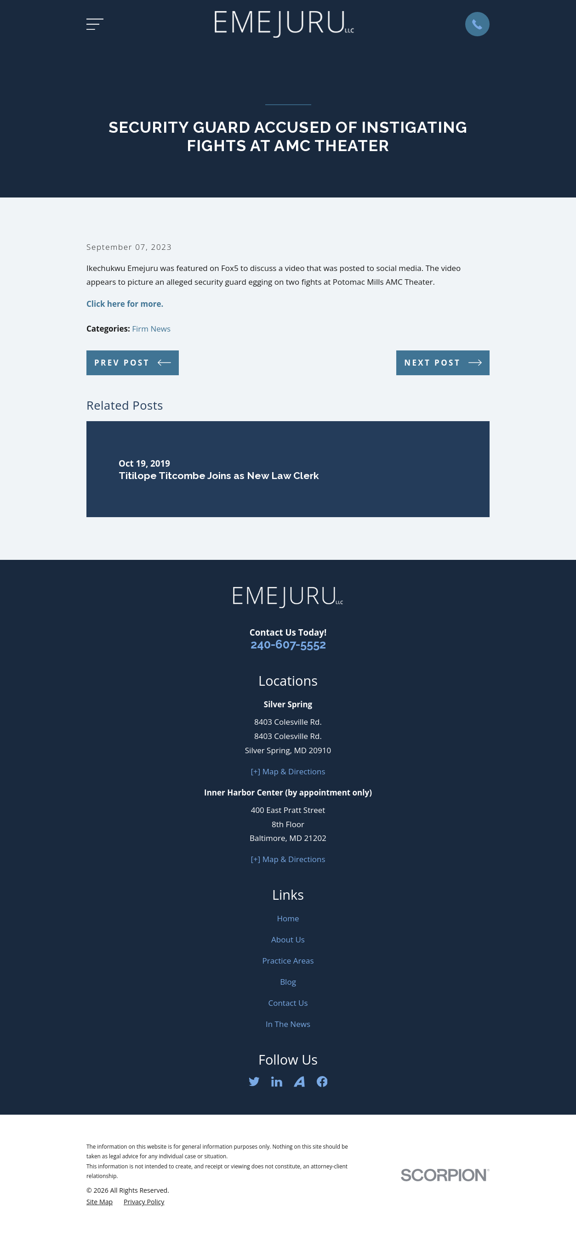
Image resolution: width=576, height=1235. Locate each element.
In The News (288, 1024)
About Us (288, 939)
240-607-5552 (288, 644)
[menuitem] (99, 1202)
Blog (288, 981)
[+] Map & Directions (288, 771)
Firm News (151, 328)
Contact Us (288, 1003)
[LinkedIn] (276, 1081)
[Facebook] (322, 1081)
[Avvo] (299, 1081)
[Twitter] (254, 1081)
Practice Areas (288, 960)
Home (288, 918)
